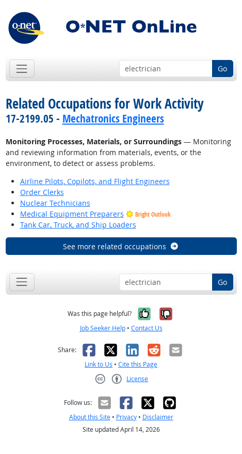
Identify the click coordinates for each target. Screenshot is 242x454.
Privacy (126, 417)
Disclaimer (157, 417)
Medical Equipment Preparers (72, 214)
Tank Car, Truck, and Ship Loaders (78, 225)
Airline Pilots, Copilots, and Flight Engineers (95, 181)
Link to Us (98, 364)
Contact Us (147, 328)
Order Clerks (42, 192)
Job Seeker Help (102, 328)
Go (222, 68)
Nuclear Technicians (55, 203)
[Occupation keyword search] (166, 69)
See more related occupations (121, 246)
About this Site (89, 417)
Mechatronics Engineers (113, 118)
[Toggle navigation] (22, 68)
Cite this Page (137, 364)
